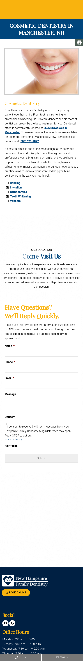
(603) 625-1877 (29, 141)
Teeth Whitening (20, 196)
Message (10, 394)
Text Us (62, 657)
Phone (10, 362)
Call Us (20, 657)
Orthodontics (18, 192)
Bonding (15, 183)
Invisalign (16, 187)
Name (9, 346)
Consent (10, 417)
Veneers (15, 201)
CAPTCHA (11, 446)
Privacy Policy (13, 439)
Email (9, 378)
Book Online (16, 592)
